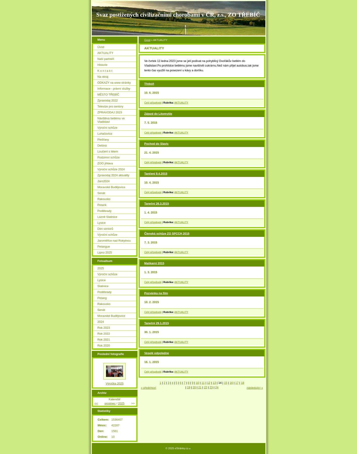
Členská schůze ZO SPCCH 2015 (167, 233)
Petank (102, 205)
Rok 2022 (104, 333)
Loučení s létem (108, 151)
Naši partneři (106, 59)
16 (231, 383)
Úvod (147, 40)
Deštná (102, 145)
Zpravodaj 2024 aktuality (113, 175)
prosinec (110, 403)
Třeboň (149, 83)
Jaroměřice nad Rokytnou (114, 240)
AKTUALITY (181, 102)
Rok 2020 (104, 345)
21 (199, 387)
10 (197, 383)
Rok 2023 (104, 327)
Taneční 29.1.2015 (156, 323)
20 (194, 387)
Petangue (104, 246)
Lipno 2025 (105, 252)
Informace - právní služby (114, 88)
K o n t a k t (105, 70)
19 (188, 387)
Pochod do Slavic (156, 143)
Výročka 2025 (114, 383)
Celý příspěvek (152, 102)
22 (205, 387)
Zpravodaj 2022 (108, 100)
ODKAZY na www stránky (114, 82)
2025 (101, 268)
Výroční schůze (108, 127)
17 (236, 383)
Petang (102, 298)
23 (211, 387)
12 (208, 383)
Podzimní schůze (109, 157)
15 (225, 383)
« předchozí (148, 388)
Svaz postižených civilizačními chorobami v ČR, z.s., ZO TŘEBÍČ (178, 14)
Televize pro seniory (110, 106)
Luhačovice (105, 133)
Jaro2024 (104, 181)
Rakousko (104, 199)
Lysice (102, 222)
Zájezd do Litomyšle (158, 113)
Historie (102, 65)
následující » (255, 388)
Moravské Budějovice (111, 187)
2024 (101, 321)
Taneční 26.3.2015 (156, 203)
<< (96, 403)
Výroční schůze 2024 (111, 169)
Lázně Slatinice (107, 217)
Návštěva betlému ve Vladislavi (111, 120)
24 (216, 387)
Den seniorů (105, 228)
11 (203, 383)
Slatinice (103, 286)
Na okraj (103, 76)
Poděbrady (105, 211)
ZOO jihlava (105, 163)
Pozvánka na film (156, 293)
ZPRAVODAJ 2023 (110, 112)
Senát (101, 193)
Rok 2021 (104, 339)
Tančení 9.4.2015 (155, 173)
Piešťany (103, 139)
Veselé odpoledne (156, 353)
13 (214, 383)
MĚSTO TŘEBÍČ (108, 94)
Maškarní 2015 (154, 263)
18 (242, 383)
